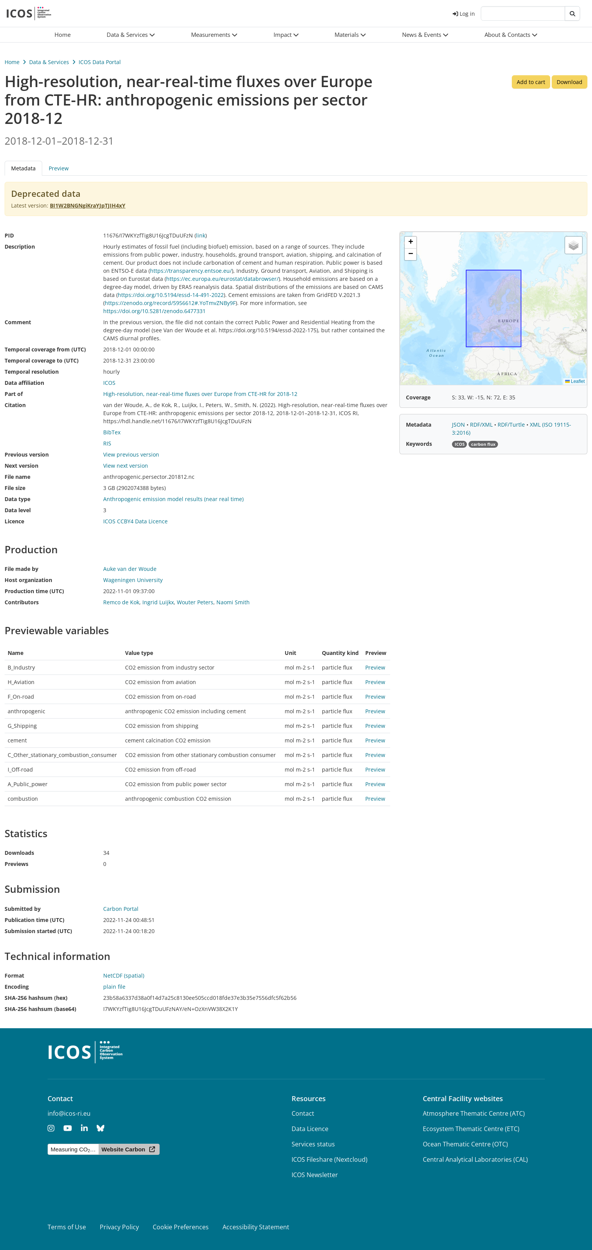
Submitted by (23, 908)
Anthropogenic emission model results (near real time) (173, 499)
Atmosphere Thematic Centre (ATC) (474, 1113)
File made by (21, 568)
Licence (14, 521)
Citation (15, 405)
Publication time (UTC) (34, 919)
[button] (131, 34)
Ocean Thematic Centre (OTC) (465, 1144)
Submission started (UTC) (38, 931)
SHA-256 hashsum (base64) (40, 1009)
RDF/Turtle (512, 424)
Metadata (23, 168)
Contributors (22, 602)
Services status (313, 1144)
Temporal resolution (32, 371)
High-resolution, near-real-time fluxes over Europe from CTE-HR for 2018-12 (200, 393)
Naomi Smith (233, 602)
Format (14, 975)
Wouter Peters (195, 602)
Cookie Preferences (181, 1227)
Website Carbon (123, 1149)
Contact (303, 1113)
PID (9, 235)
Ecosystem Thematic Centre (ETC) (471, 1129)
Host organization (28, 580)
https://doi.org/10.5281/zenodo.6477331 (154, 311)
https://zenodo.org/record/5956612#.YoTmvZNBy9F (170, 303)
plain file (114, 986)
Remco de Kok (121, 602)
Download (569, 82)
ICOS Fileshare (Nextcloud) (330, 1159)
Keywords (419, 443)
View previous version (131, 454)
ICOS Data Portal (100, 62)
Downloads (19, 852)
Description (20, 246)
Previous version (27, 454)
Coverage (418, 397)
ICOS (109, 382)
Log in (464, 13)
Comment (18, 322)
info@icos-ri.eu (69, 1113)
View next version (125, 465)
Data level (18, 510)
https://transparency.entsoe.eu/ (191, 270)
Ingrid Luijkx (158, 602)
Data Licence (310, 1129)
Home (12, 62)
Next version (21, 465)
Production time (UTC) (34, 591)
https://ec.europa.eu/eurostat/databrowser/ (222, 278)
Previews (16, 863)
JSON (459, 424)
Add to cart (531, 82)
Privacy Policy (119, 1227)
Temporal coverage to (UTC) (42, 360)
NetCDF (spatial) (123, 975)
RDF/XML (482, 424)
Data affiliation (24, 382)
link (200, 235)
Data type (17, 499)
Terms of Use (67, 1227)
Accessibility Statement (256, 1227)
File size (15, 487)
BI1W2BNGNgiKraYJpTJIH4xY (87, 205)
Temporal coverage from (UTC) (45, 349)
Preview (59, 168)
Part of (14, 393)
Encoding (17, 986)
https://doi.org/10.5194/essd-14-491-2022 (171, 294)
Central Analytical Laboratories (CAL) (475, 1159)
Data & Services (49, 62)
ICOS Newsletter (315, 1175)
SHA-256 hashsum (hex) (36, 997)
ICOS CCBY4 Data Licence (135, 521)
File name (17, 476)
